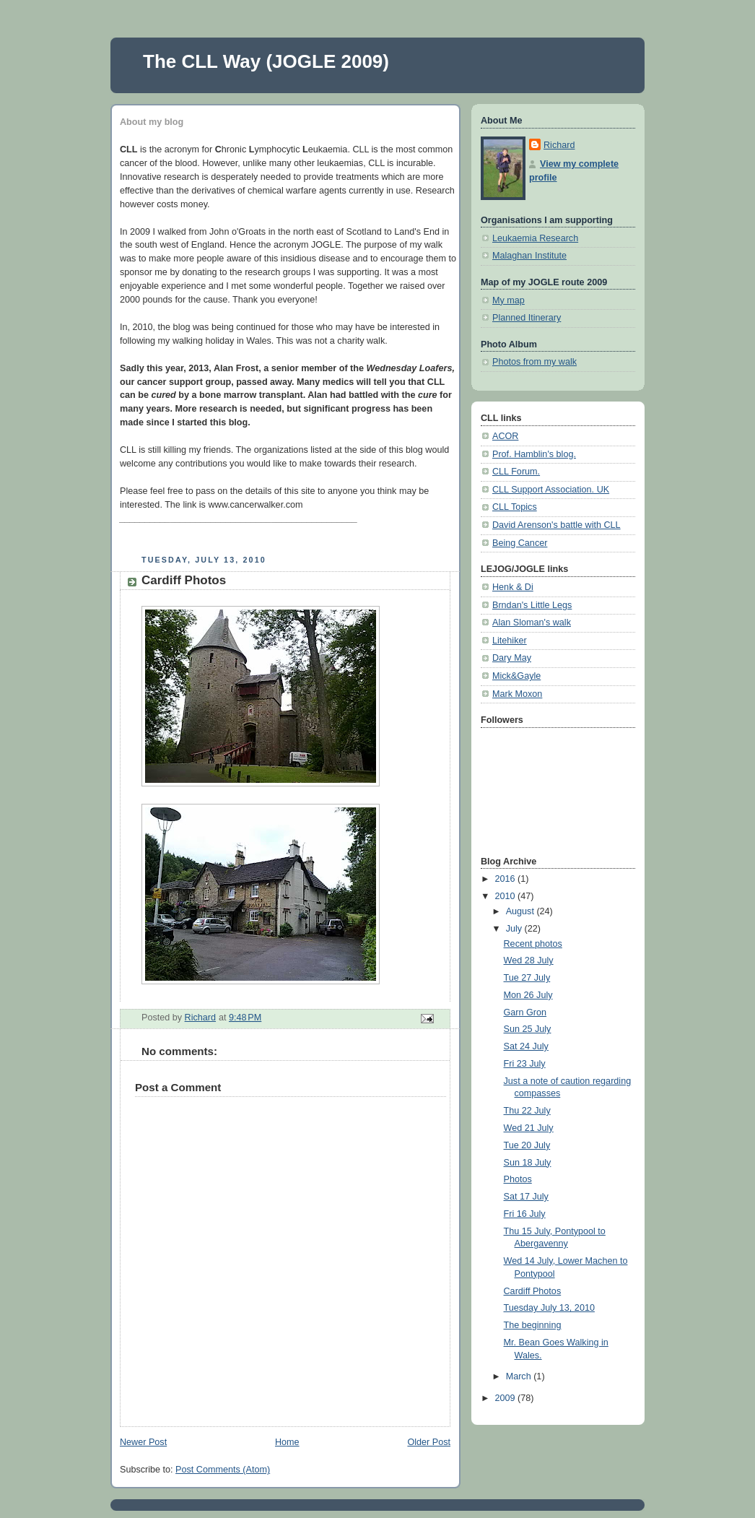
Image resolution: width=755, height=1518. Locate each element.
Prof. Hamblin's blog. (534, 454)
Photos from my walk (534, 362)
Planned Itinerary (526, 318)
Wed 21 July (529, 1128)
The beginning (533, 1325)
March (520, 1376)
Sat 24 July (526, 1046)
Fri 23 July (525, 1064)
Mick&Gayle (516, 676)
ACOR (505, 436)
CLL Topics (514, 507)
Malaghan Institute (529, 256)
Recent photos (533, 944)
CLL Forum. (516, 472)
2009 (506, 1398)
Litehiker (509, 641)
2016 (506, 879)
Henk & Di (512, 587)
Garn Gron (525, 1012)
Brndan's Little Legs (532, 605)
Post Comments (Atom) (222, 1470)
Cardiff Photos (533, 1291)
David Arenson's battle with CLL (556, 525)
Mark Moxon (517, 694)
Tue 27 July (527, 978)
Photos (518, 1179)
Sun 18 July (527, 1163)
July (515, 929)
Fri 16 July (525, 1214)
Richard (559, 145)
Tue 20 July (527, 1145)
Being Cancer (519, 543)
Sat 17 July (526, 1197)
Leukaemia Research (535, 238)
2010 (506, 896)
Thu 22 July (527, 1111)
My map (508, 300)
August (521, 911)
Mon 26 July (528, 995)
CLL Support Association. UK (550, 490)
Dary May (511, 658)
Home (287, 1442)
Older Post (428, 1442)
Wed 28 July (529, 960)
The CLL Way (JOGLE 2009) (266, 61)
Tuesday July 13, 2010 (549, 1308)
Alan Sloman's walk (531, 622)
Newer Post (143, 1442)
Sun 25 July (527, 1029)
